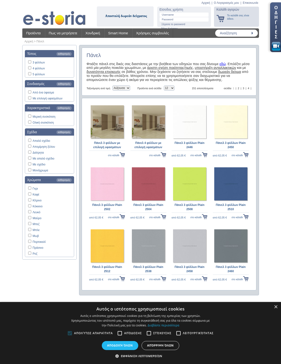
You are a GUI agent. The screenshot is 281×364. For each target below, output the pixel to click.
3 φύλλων (39, 62)
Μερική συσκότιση (44, 116)
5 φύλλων (39, 74)
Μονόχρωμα (40, 170)
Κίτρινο (37, 200)
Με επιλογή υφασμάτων (47, 98)
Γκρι (35, 188)
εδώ (222, 64)
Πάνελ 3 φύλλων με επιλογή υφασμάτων (107, 145)
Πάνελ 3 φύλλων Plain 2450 (230, 145)
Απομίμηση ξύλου (44, 146)
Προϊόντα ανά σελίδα (149, 88)
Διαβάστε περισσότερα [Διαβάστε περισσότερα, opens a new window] (163, 325)
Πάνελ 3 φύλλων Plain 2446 (189, 145)
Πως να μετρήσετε (63, 33)
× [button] (275, 307)
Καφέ (36, 194)
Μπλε (36, 230)
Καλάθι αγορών (227, 9)
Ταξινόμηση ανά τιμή (98, 88)
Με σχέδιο (39, 164)
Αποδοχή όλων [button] (120, 345)
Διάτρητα (38, 152)
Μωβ (36, 236)
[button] (140, 356)
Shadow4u (54, 14)
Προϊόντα (33, 33)
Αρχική (205, 2)
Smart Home (118, 33)
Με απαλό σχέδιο (43, 158)
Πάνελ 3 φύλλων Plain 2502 (107, 207)
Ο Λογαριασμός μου (226, 2)
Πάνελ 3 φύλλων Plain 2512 (107, 269)
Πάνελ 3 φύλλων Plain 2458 (189, 269)
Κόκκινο (38, 206)
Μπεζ (36, 224)
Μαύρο (37, 218)
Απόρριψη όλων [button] (160, 345)
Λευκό (36, 212)
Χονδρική (92, 33)
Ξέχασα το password (173, 24)
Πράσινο (38, 247)
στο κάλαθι (113, 155)
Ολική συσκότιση (43, 122)
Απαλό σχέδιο (41, 140)
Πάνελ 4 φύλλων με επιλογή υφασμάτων (148, 145)
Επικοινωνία (250, 2)
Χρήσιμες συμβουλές (152, 33)
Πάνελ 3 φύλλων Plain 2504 (148, 207)
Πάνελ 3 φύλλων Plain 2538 (148, 269)
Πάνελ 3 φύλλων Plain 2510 (230, 207)
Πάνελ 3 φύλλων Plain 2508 (189, 207)
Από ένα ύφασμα (43, 92)
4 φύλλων (39, 68)
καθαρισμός (64, 54)
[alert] (140, 333)
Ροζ (35, 253)
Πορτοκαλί (39, 242)
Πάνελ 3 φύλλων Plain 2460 (230, 269)
